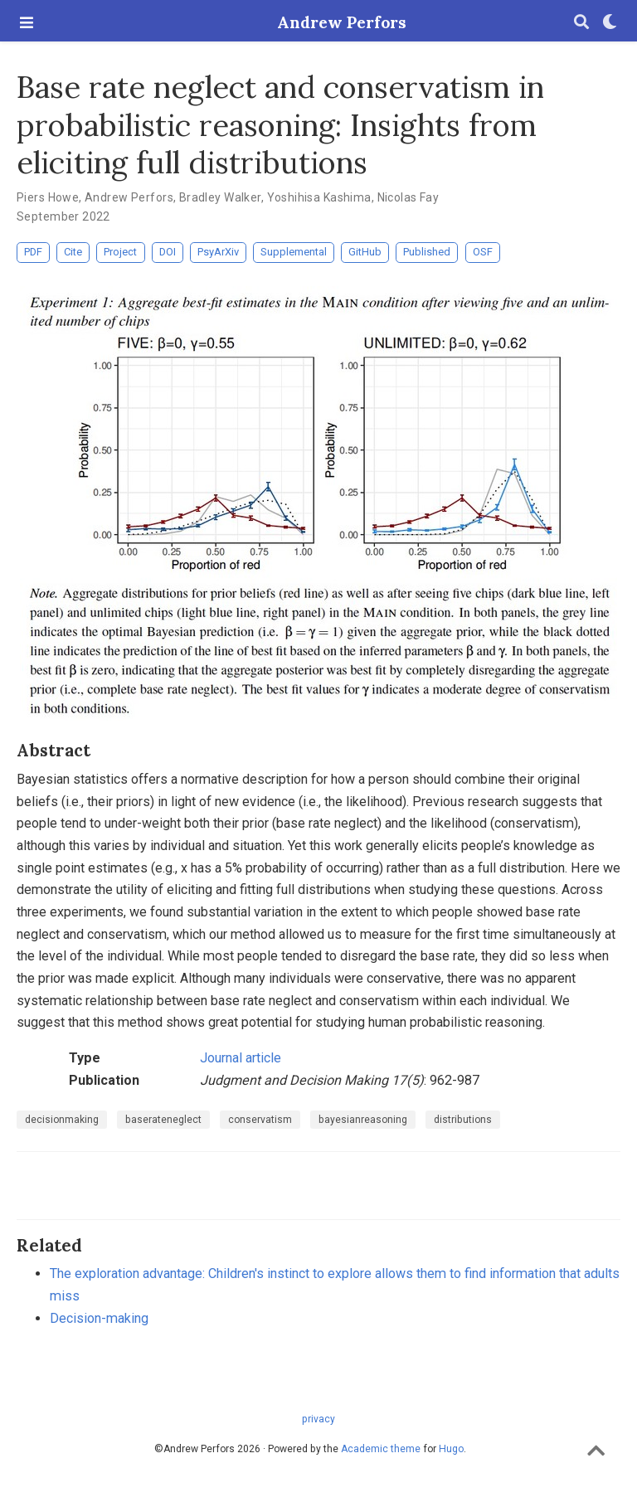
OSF (483, 251)
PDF (33, 251)
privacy (318, 1419)
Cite (73, 251)
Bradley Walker (220, 197)
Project (120, 251)
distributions (463, 1119)
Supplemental (293, 251)
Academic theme (381, 1449)
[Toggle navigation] (26, 23)
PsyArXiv (218, 251)
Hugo (451, 1449)
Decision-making (99, 1318)
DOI (167, 251)
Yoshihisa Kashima (319, 197)
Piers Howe (48, 197)
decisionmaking (62, 1119)
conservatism (260, 1119)
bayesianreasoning (362, 1119)
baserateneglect (163, 1119)
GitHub (365, 251)
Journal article (240, 1058)
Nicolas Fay (408, 197)
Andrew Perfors (318, 22)
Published (426, 251)
